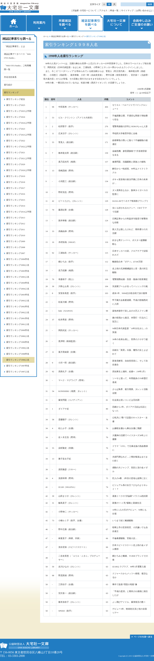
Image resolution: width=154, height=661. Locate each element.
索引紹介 (8, 85)
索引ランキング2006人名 (17, 265)
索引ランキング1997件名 (17, 366)
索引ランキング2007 (15, 253)
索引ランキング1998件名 (17, 354)
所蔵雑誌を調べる (65, 23)
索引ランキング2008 (15, 247)
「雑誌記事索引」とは (14, 46)
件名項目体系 (10, 77)
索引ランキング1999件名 (17, 342)
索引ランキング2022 (15, 140)
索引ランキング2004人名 (17, 289)
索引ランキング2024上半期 (18, 123)
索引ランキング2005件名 (17, 271)
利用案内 (39, 23)
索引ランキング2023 (15, 129)
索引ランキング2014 (15, 206)
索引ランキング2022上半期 (18, 146)
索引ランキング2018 (15, 182)
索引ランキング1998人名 (17, 360)
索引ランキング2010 (15, 235)
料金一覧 (114, 10)
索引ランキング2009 (15, 241)
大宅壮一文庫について (116, 23)
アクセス (103, 10)
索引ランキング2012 (15, 223)
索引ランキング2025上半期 (18, 111)
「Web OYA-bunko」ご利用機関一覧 (17, 67)
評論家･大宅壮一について (85, 10)
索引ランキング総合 (15, 99)
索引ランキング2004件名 (17, 283)
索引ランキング (77, 36)
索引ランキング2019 (15, 176)
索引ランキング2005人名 (17, 277)
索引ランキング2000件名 (17, 330)
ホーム (13, 23)
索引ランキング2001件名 (17, 318)
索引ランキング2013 (15, 217)
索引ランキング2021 (15, 152)
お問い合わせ (142, 10)
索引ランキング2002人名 (17, 312)
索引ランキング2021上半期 (18, 158)
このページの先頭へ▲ (142, 637)
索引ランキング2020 (15, 164)
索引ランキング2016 (15, 194)
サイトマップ (127, 10)
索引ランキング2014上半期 (18, 212)
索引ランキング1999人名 (17, 348)
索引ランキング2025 (15, 105)
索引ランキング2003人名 (17, 300)
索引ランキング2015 (15, 200)
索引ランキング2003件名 (17, 294)
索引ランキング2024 (15, 117)
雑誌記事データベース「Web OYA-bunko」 (17, 56)
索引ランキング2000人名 (17, 336)
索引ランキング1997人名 (17, 371)
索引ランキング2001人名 (17, 324)
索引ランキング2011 (15, 229)
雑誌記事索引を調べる (90, 23)
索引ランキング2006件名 (17, 259)
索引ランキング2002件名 (17, 306)
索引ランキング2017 (15, 188)
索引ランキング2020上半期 (18, 170)
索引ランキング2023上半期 (18, 135)
